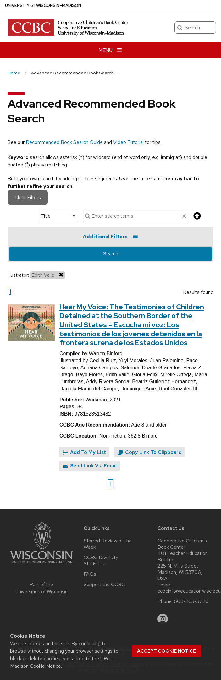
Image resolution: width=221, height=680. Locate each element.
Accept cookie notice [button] (166, 651)
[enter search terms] (135, 216)
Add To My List (84, 452)
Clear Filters (27, 197)
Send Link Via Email (90, 465)
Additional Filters (110, 236)
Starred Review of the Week (108, 544)
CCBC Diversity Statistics (101, 560)
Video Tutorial (128, 142)
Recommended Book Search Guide (64, 142)
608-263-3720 (191, 601)
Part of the (41, 588)
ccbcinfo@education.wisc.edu (189, 591)
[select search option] (58, 216)
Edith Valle (47, 274)
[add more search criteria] (197, 216)
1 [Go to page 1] (10, 291)
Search (110, 253)
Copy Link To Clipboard (150, 452)
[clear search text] (184, 216)
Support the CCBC (104, 584)
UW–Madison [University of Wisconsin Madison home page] (43, 5)
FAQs (90, 574)
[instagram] (162, 619)
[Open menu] (110, 50)
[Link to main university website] (41, 564)
